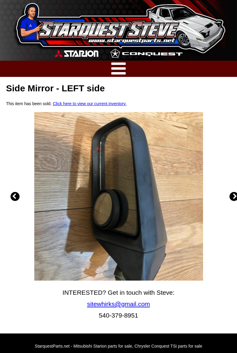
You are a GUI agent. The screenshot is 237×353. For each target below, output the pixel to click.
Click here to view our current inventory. (90, 103)
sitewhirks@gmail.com (118, 303)
